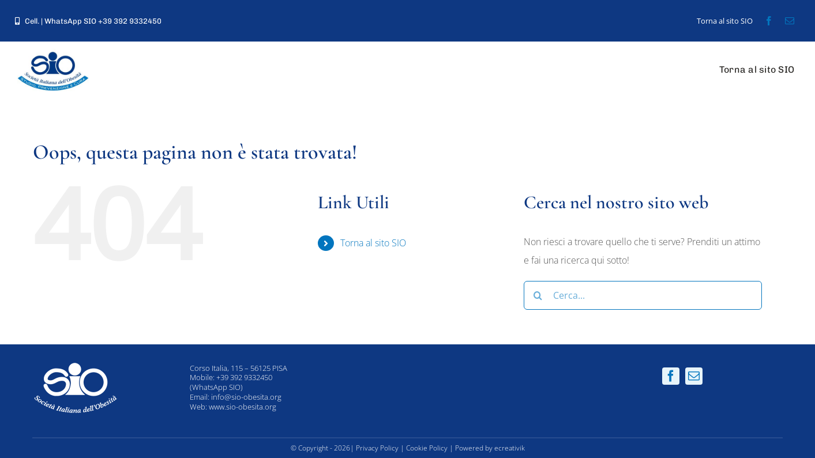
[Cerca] (538, 295)
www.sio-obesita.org (242, 406)
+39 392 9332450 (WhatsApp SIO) (231, 382)
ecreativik (509, 448)
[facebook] (768, 20)
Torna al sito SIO (373, 242)
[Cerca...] (643, 295)
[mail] (789, 20)
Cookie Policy (427, 448)
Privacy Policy (377, 448)
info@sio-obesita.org (246, 397)
